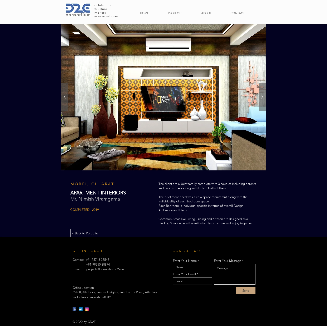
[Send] (245, 290)
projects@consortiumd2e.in (105, 269)
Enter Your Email (184, 274)
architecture (102, 5)
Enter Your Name (185, 260)
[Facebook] (74, 309)
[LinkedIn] (81, 309)
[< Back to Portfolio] (85, 233)
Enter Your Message (227, 260)
